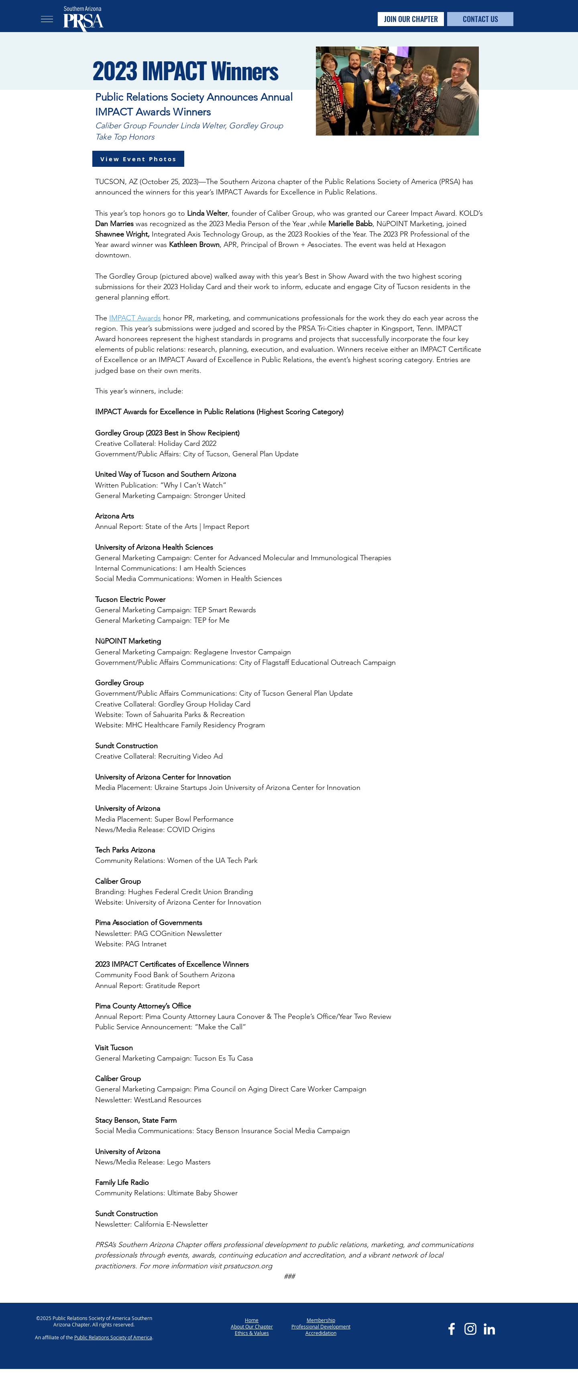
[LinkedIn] (489, 1329)
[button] (47, 19)
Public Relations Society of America (113, 1337)
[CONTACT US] (480, 19)
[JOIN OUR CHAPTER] (411, 19)
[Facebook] (452, 1329)
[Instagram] (470, 1329)
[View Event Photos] (138, 159)
